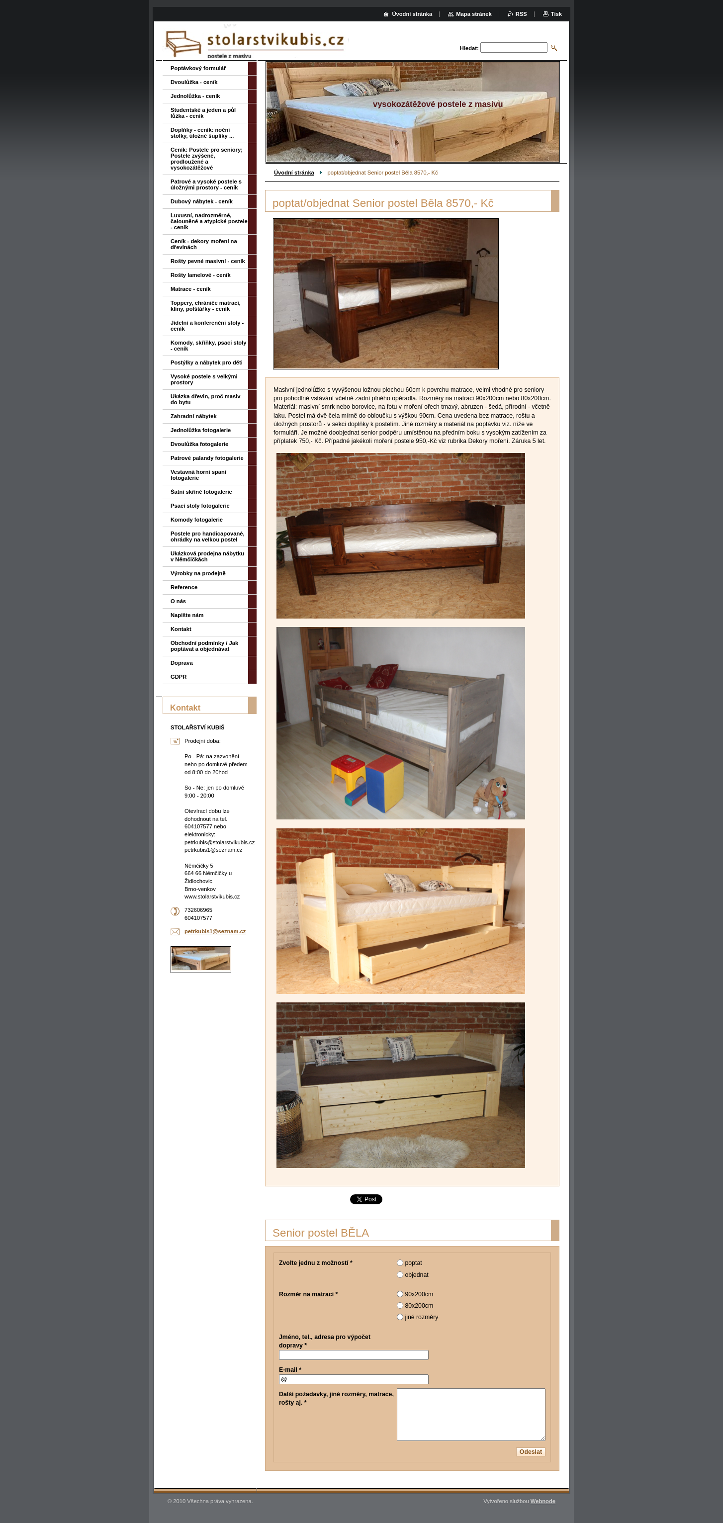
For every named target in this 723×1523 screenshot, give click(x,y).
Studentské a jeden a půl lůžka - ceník (203, 113)
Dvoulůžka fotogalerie (199, 444)
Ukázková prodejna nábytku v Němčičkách (207, 556)
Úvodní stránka (294, 173)
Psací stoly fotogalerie (200, 506)
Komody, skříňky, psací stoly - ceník (209, 346)
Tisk (556, 14)
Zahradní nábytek (194, 416)
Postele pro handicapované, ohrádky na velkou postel (208, 536)
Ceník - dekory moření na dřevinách (204, 244)
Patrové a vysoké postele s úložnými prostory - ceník (206, 184)
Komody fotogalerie (197, 520)
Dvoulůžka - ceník (194, 82)
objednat (416, 1274)
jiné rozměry (421, 1317)
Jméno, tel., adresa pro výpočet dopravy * (324, 1341)
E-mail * (290, 1369)
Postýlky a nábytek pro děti (207, 362)
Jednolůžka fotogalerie (201, 430)
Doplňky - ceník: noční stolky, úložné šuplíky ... (202, 133)
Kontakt (181, 629)
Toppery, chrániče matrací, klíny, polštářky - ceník (206, 306)
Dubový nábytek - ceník (202, 201)
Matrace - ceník (191, 289)
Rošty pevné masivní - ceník (208, 261)
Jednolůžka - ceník (195, 96)
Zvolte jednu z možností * (316, 1262)
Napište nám (187, 615)
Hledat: (469, 48)
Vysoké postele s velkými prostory (204, 379)
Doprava (182, 663)
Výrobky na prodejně (198, 573)
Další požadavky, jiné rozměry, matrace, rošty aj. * (336, 1398)
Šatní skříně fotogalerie (201, 492)
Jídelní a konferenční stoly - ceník (207, 326)
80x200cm (419, 1305)
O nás (178, 601)
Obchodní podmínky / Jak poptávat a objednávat (204, 646)
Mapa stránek (474, 14)
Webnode (543, 1501)
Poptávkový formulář (198, 68)
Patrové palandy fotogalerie (207, 458)
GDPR (178, 677)
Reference (184, 587)
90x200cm (419, 1294)
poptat (413, 1262)
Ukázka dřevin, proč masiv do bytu (206, 399)
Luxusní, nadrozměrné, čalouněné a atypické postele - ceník (209, 221)
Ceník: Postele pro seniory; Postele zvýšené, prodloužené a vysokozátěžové (207, 159)
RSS (521, 14)
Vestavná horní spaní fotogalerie (198, 475)
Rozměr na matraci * (308, 1294)
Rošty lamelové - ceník (201, 275)
